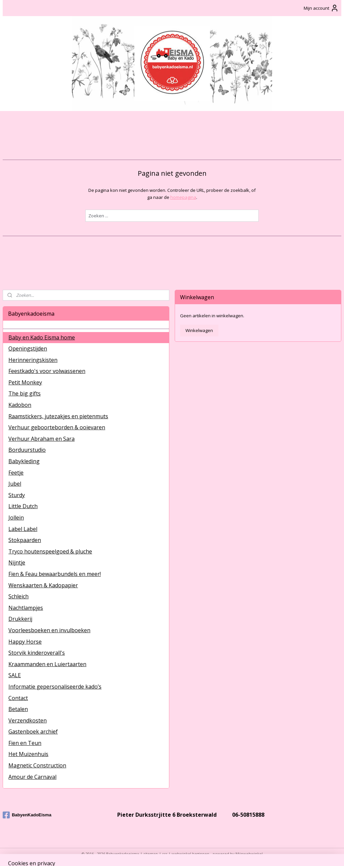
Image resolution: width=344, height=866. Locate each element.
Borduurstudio (27, 449)
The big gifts (24, 393)
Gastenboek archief (33, 731)
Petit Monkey (25, 382)
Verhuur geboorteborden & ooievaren (56, 427)
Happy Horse (25, 641)
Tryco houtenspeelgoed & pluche (50, 551)
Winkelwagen (199, 330)
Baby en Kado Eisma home (41, 337)
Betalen (18, 709)
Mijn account (321, 8)
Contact (18, 698)
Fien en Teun (24, 743)
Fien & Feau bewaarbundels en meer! (54, 574)
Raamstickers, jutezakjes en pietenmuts (58, 416)
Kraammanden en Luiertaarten (47, 664)
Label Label (22, 529)
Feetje (16, 472)
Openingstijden (27, 348)
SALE (14, 675)
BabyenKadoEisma (27, 815)
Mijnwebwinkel (249, 853)
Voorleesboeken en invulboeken (49, 630)
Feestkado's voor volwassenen (46, 371)
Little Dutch (23, 506)
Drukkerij (20, 619)
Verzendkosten (27, 720)
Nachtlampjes (25, 607)
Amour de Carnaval (32, 776)
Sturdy (16, 495)
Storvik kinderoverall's (36, 652)
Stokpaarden (24, 540)
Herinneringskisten (32, 360)
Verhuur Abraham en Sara (41, 438)
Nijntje (16, 562)
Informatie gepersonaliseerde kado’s (54, 686)
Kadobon (19, 405)
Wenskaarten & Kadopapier (43, 585)
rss (164, 853)
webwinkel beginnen (190, 853)
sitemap (150, 853)
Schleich (18, 596)
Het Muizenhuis (28, 754)
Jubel (14, 483)
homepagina (183, 197)
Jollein (16, 517)
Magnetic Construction (37, 765)
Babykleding (24, 461)
